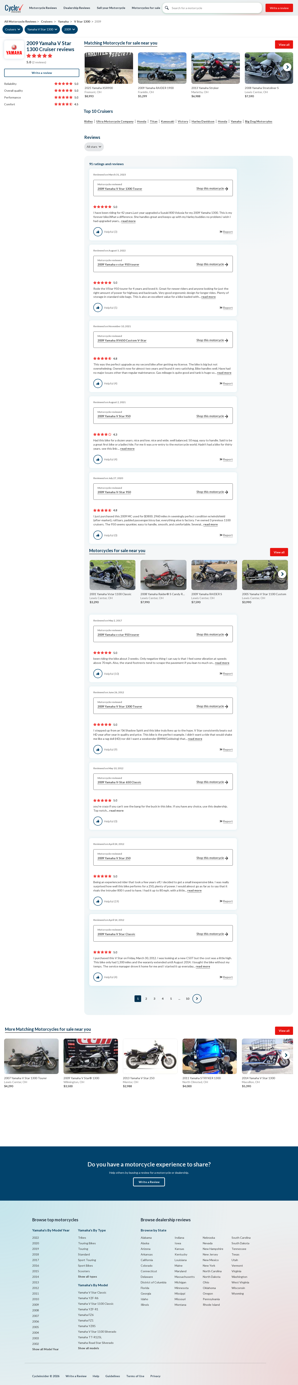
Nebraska (209, 1237)
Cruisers (10, 29)
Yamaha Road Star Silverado (96, 1342)
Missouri (180, 1299)
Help (96, 1376)
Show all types (87, 1276)
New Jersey (210, 1254)
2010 (35, 1299)
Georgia (146, 1293)
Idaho (144, 1299)
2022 (35, 1237)
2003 (35, 1338)
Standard (84, 1254)
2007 (35, 1316)
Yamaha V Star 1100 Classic (96, 1303)
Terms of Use (135, 1376)
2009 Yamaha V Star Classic (162, 934)
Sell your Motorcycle (111, 8)
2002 (35, 1343)
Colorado (147, 1265)
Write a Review (149, 1182)
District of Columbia (153, 1282)
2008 (35, 1310)
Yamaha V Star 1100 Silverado (97, 1331)
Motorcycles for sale (146, 8)
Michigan (180, 1282)
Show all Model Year (45, 1349)
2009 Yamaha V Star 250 (162, 858)
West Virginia (240, 1282)
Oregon (208, 1293)
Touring (83, 1248)
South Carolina (241, 1237)
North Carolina (212, 1271)
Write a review (279, 8)
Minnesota (182, 1288)
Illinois (145, 1304)
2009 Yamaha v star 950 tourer (162, 265)
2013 (35, 1282)
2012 (35, 1288)
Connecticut (149, 1271)
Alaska (145, 1243)
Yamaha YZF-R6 (88, 1298)
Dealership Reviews (77, 8)
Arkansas (147, 1254)
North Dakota (211, 1276)
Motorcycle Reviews (43, 8)
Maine (179, 1265)
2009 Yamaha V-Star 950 (162, 492)
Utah (235, 1260)
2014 (35, 1276)
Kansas (179, 1248)
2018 (35, 1254)
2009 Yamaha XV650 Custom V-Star (162, 340)
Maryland (180, 1271)
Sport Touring (87, 1260)
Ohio (206, 1282)
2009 (67, 29)
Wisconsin (238, 1288)
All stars (92, 146)
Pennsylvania (211, 1299)
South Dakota (240, 1243)
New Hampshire (213, 1248)
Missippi (180, 1293)
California (147, 1260)
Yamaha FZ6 (86, 1315)
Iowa (178, 1243)
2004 (35, 1332)
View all (284, 44)
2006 (35, 1321)
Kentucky (181, 1254)
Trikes (82, 1237)
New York (209, 1265)
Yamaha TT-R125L (90, 1337)
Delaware (147, 1276)
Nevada (208, 1243)
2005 (35, 1327)
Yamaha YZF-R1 (88, 1309)
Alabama (146, 1237)
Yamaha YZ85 (87, 1326)
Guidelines (112, 1376)
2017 (35, 1260)
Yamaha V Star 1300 (40, 29)
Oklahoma (209, 1288)
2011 (35, 1293)
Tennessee (239, 1248)
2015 (35, 1271)
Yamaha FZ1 (86, 1320)
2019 (35, 1248)
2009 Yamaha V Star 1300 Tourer (162, 189)
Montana (180, 1304)
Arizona (145, 1248)
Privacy (155, 1376)
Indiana (179, 1237)
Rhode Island (211, 1304)
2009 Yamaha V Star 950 (162, 416)
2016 (35, 1265)
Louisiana (181, 1260)
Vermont (237, 1265)
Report (228, 231)
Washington (239, 1276)
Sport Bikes (85, 1265)
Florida (145, 1288)
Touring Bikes (87, 1243)
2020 (35, 1243)
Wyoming (238, 1293)
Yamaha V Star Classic (92, 1292)
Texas (235, 1254)
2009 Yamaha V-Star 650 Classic (162, 782)
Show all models (88, 1348)
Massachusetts (185, 1276)
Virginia (236, 1271)
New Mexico (211, 1260)
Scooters (84, 1271)
